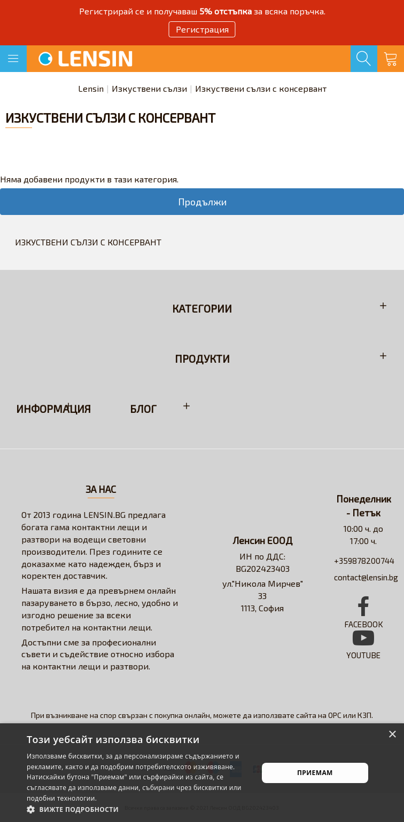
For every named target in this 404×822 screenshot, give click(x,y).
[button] (139, 809)
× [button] (392, 735)
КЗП (364, 715)
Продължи (202, 202)
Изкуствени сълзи (149, 88)
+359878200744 (364, 560)
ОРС (334, 715)
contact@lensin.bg (366, 577)
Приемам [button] (315, 772)
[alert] (202, 772)
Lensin (91, 88)
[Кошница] (390, 58)
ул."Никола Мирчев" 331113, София (262, 595)
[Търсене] (364, 58)
